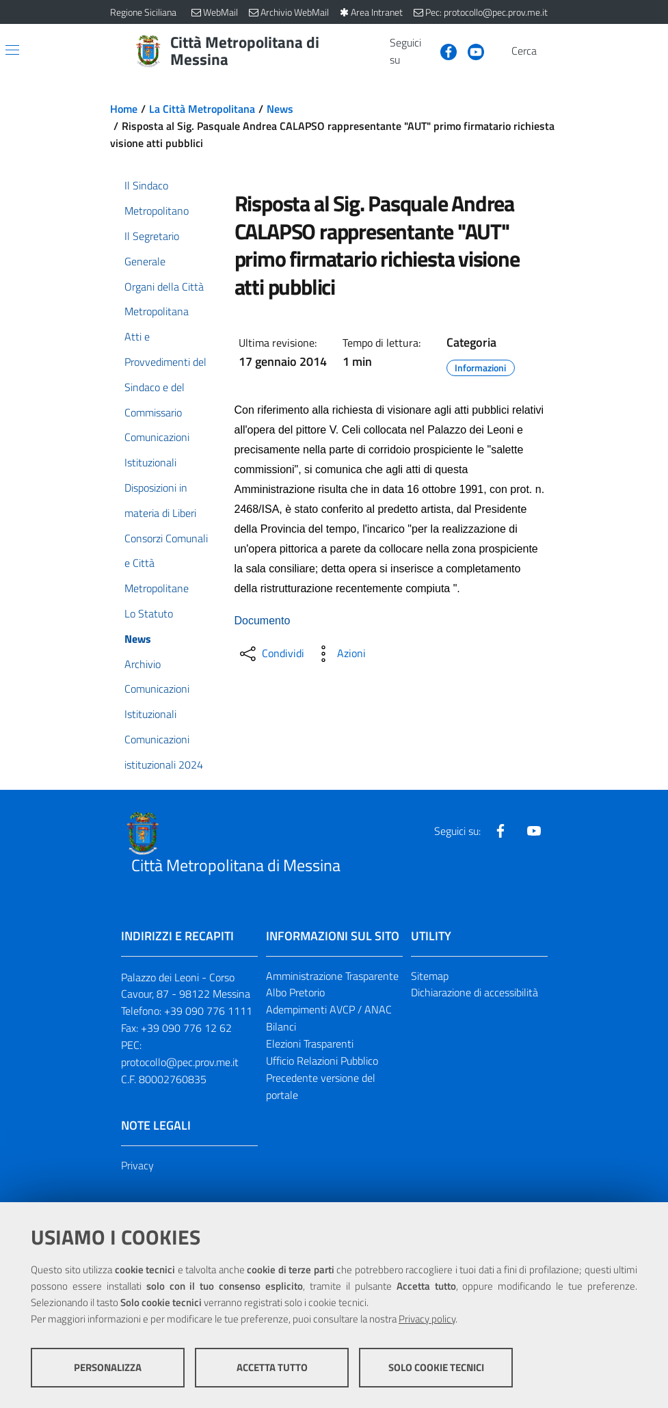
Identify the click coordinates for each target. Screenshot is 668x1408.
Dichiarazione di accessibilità (474, 992)
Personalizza (108, 1367)
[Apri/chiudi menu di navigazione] (12, 50)
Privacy (137, 1165)
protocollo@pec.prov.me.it (180, 1062)
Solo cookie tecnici (436, 1367)
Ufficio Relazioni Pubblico (322, 1060)
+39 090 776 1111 (208, 1010)
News (280, 109)
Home (123, 109)
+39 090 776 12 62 (186, 1028)
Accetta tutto (272, 1367)
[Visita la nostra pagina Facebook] (443, 50)
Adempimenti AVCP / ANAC (329, 1009)
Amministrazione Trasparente (332, 976)
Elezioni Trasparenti (309, 1043)
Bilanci (281, 1026)
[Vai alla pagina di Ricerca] (550, 51)
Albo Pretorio (295, 992)
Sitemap (430, 976)
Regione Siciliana (143, 12)
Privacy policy (427, 1319)
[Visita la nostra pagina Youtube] (470, 50)
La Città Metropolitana (202, 109)
